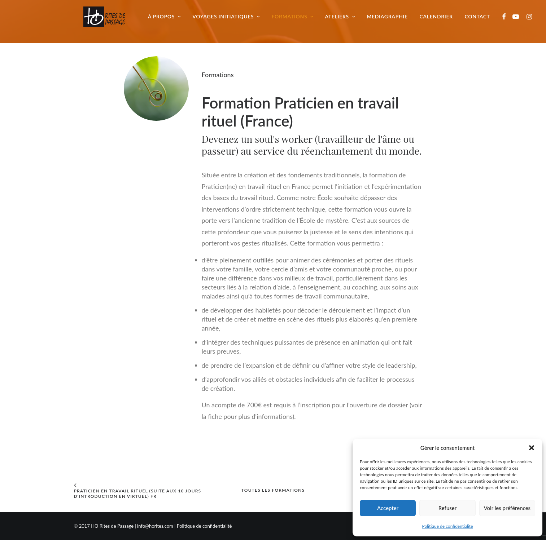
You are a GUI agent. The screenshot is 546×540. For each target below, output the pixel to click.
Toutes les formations (273, 490)
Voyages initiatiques (230, 20)
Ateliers (344, 20)
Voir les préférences (507, 508)
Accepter (387, 508)
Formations (296, 20)
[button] (531, 447)
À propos (168, 20)
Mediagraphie (391, 20)
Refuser (447, 508)
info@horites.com (155, 526)
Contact (481, 20)
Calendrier (440, 20)
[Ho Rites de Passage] (101, 20)
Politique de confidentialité (447, 526)
